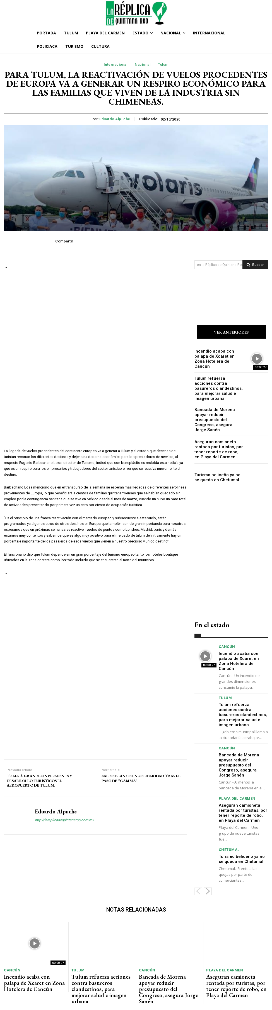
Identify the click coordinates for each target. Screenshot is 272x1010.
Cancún (226, 640)
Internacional (115, 64)
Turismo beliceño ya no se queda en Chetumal (216, 471)
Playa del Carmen (234, 768)
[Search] (255, 264)
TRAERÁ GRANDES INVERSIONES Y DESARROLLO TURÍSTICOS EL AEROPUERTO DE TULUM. (39, 626)
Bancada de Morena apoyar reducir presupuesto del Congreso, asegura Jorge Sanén (217, 415)
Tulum (163, 64)
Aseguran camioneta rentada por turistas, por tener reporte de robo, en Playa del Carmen (218, 443)
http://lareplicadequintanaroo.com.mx (64, 665)
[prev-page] (198, 856)
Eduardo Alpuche (114, 119)
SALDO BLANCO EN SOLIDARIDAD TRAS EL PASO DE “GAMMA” (141, 623)
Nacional (142, 64)
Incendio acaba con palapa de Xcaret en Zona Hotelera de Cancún (217, 359)
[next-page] (208, 856)
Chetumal (228, 816)
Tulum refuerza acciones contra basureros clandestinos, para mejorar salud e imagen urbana (216, 387)
